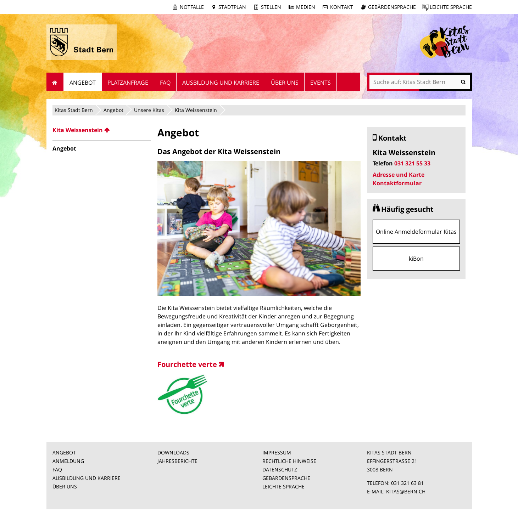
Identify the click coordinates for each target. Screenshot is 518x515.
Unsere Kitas (149, 110)
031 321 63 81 (407, 483)
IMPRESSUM (276, 452)
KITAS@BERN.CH (405, 491)
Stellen (271, 7)
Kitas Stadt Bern (74, 110)
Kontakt (341, 7)
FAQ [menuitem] (165, 82)
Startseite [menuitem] (55, 82)
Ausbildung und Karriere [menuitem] (220, 82)
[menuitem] (101, 130)
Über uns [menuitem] (285, 82)
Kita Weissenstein (196, 110)
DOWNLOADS (173, 452)
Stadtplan (232, 7)
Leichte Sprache (451, 7)
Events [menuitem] (320, 82)
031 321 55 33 (412, 163)
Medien (305, 7)
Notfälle (192, 7)
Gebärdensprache (392, 7)
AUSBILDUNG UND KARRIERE (86, 478)
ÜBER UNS (64, 486)
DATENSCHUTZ (279, 469)
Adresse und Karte (398, 175)
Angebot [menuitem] (82, 82)
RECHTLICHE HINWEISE (289, 461)
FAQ (57, 469)
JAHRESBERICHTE (177, 461)
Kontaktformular (397, 183)
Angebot (113, 110)
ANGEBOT (64, 452)
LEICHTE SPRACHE (283, 486)
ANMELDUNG (68, 461)
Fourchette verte (187, 364)
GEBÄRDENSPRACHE (286, 478)
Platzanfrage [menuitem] (127, 82)
